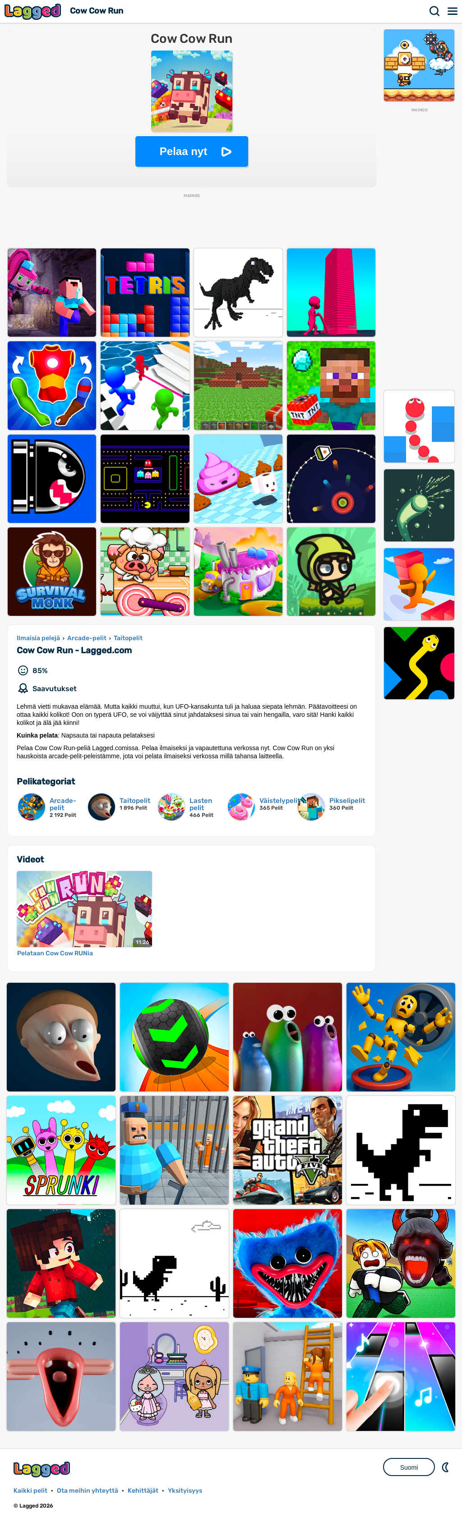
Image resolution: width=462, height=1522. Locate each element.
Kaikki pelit (30, 1490)
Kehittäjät (143, 1490)
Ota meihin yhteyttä (87, 1490)
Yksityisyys (185, 1490)
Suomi (409, 1467)
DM (446, 1467)
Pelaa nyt (183, 151)
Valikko (453, 11)
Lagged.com (43, 1469)
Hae (435, 11)
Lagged (34, 11)
